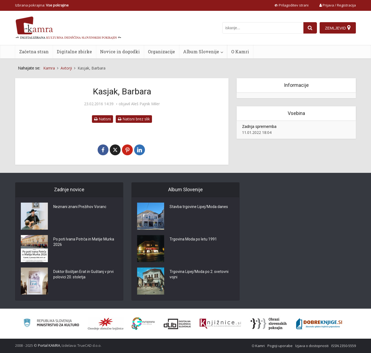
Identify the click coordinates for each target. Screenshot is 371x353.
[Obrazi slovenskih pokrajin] (268, 324)
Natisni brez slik (134, 118)
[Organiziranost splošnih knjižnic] (106, 324)
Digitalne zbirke (74, 51)
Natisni (102, 118)
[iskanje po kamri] (262, 28)
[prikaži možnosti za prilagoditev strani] (291, 5)
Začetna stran (34, 51)
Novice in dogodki (120, 51)
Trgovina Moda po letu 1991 (193, 239)
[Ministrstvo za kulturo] (51, 323)
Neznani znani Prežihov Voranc (79, 206)
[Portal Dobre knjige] (319, 323)
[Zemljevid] (338, 28)
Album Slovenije (201, 51)
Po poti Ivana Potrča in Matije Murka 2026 (83, 242)
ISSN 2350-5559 (343, 345)
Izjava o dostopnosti (312, 345)
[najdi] (310, 28)
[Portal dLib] (177, 324)
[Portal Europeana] (143, 324)
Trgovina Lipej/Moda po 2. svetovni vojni (199, 274)
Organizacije (161, 51)
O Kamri (240, 51)
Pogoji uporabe (280, 345)
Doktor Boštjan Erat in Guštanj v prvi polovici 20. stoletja (83, 274)
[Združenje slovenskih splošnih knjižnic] (220, 323)
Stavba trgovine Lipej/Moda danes (199, 206)
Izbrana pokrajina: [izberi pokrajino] (42, 5)
